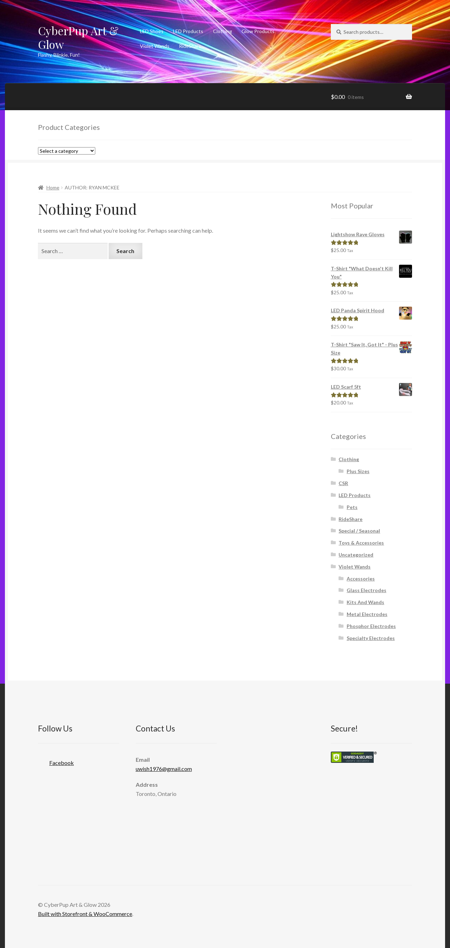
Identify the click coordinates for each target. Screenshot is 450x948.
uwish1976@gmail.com (164, 768)
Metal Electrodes (367, 614)
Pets (352, 507)
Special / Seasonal (359, 531)
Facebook (56, 760)
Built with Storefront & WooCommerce (85, 913)
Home (52, 187)
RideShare (190, 46)
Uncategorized (356, 555)
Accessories (361, 579)
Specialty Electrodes (371, 638)
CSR (343, 483)
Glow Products (258, 31)
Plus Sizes (358, 471)
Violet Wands (154, 46)
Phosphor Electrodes (371, 626)
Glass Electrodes (366, 590)
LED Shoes (151, 31)
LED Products (188, 31)
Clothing (222, 31)
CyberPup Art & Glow (78, 37)
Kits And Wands (365, 602)
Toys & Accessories (361, 543)
